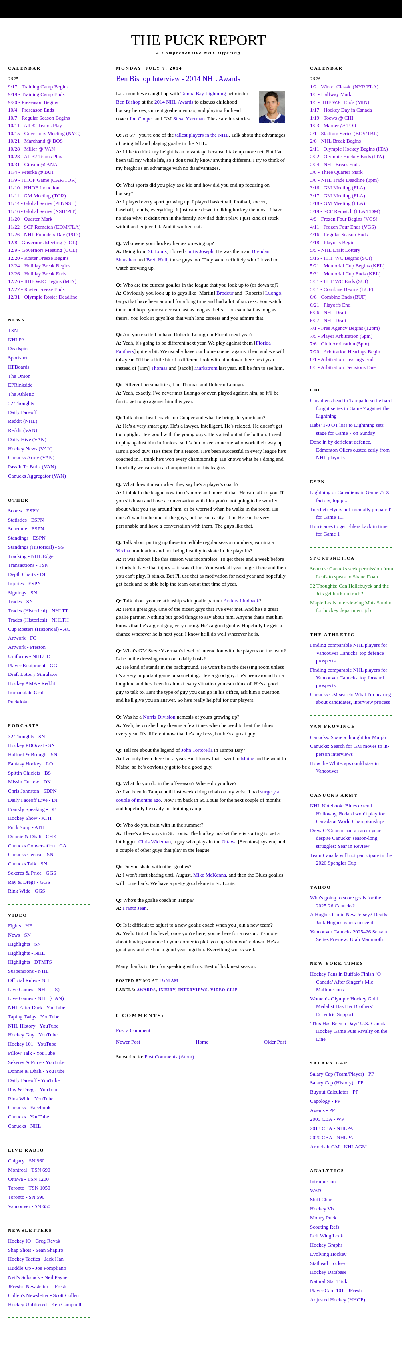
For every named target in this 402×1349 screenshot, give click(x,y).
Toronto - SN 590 (26, 1197)
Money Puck (323, 1218)
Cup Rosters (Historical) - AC (39, 629)
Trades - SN (20, 601)
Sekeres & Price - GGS (32, 873)
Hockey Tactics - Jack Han (36, 1259)
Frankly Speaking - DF (32, 809)
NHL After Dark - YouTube (36, 1007)
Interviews (193, 990)
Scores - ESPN (23, 511)
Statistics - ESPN (26, 520)
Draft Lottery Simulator (32, 674)
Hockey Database (328, 1272)
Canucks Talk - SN (27, 864)
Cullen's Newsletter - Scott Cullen (43, 1295)
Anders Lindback (241, 601)
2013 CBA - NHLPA (331, 1128)
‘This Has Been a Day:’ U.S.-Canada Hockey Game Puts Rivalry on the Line (348, 1031)
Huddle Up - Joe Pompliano (37, 1268)
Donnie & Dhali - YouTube (36, 1071)
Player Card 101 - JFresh (336, 1290)
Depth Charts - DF (27, 574)
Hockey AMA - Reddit (31, 683)
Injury (167, 990)
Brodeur (225, 293)
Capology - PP (325, 1101)
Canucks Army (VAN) (31, 457)
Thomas (159, 368)
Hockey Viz (322, 1209)
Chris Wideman (154, 842)
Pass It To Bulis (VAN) (32, 467)
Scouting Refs (324, 1227)
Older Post (275, 1042)
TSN (13, 330)
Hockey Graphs (326, 1245)
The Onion (19, 376)
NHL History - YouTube (33, 1026)
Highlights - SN (24, 944)
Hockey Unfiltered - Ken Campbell (44, 1304)
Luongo (273, 293)
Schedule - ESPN (26, 529)
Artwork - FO (22, 638)
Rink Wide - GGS (26, 891)
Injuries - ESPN (24, 583)
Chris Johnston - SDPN (32, 791)
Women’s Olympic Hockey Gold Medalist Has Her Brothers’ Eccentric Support (344, 1006)
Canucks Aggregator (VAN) (37, 476)
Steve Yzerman (189, 119)
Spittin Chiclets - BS (29, 773)
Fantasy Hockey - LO (30, 764)
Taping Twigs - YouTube (33, 1017)
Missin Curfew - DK (29, 782)
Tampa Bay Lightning (203, 93)
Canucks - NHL (24, 1126)
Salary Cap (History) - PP (337, 1083)
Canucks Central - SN (31, 854)
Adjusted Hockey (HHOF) (337, 1300)
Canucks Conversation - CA (37, 846)
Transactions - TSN (28, 565)
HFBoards (18, 367)
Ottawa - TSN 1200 (28, 1179)
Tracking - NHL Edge (31, 556)
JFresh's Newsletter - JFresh (37, 1286)
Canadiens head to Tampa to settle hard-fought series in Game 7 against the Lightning (351, 408)
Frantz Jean (135, 908)
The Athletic (21, 394)
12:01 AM (168, 980)
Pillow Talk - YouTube (31, 1053)
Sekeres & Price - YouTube (36, 1062)
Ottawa (229, 842)
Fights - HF (20, 926)
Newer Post (128, 1042)
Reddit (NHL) (22, 421)
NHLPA (16, 340)
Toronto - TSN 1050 (29, 1188)
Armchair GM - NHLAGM (338, 1147)
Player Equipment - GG (32, 665)
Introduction (323, 1181)
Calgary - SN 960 (26, 1161)
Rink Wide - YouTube (31, 1099)
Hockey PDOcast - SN (31, 745)
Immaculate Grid (25, 692)
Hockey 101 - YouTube (32, 1044)
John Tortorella (197, 750)
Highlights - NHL (26, 953)
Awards (146, 990)
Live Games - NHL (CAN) (36, 998)
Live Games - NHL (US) (34, 989)
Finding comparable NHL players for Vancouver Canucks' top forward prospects (348, 677)
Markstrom (206, 368)
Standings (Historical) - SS (36, 547)
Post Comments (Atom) (169, 1057)
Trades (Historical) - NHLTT (38, 611)
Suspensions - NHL (28, 971)
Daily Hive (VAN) (27, 439)
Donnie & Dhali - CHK (32, 836)
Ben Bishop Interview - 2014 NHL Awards (178, 79)
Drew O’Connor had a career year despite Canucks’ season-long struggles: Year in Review (345, 838)
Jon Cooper (142, 119)
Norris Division (159, 717)
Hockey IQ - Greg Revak (34, 1241)
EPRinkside (20, 385)
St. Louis (157, 251)
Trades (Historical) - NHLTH (38, 620)
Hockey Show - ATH (30, 818)
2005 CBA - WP (327, 1119)
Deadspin (18, 348)
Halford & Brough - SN (33, 754)
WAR (316, 1191)
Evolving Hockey (328, 1254)
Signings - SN (22, 593)
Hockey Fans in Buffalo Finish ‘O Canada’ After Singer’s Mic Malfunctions (345, 981)
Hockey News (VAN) (30, 449)
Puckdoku (18, 702)
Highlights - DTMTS (30, 962)
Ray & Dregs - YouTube (33, 1089)
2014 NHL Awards (173, 102)
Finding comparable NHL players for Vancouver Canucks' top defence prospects (348, 653)
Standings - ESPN (27, 538)
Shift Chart (321, 1199)
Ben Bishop (128, 102)
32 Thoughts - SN (26, 736)
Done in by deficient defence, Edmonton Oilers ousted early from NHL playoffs (350, 449)
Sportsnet (18, 358)
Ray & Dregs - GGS (29, 882)
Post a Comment (133, 1030)
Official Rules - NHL (30, 980)
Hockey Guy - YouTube (33, 1035)
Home (202, 1042)
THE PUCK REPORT (198, 40)
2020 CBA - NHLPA (331, 1137)
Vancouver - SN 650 (29, 1206)
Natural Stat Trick (328, 1281)
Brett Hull (156, 260)
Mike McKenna (209, 875)
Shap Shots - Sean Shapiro (35, 1250)
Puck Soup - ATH (26, 827)
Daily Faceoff (22, 412)
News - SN (19, 935)
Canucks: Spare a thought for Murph (348, 737)
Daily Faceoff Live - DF (33, 800)
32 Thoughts (21, 403)
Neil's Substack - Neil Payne (37, 1277)
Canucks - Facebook (29, 1107)
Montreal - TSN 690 (29, 1170)
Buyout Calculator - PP (334, 1092)
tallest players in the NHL (202, 135)
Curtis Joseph (199, 251)
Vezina (123, 551)
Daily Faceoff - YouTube (34, 1080)
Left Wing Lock (326, 1236)
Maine (247, 758)
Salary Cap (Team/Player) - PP (342, 1074)
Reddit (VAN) (22, 430)
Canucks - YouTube (28, 1117)
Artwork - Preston (27, 647)
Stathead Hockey (327, 1263)
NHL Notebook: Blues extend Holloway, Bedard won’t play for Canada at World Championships (347, 813)
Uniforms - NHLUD (29, 656)
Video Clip (224, 990)
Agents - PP (322, 1110)
